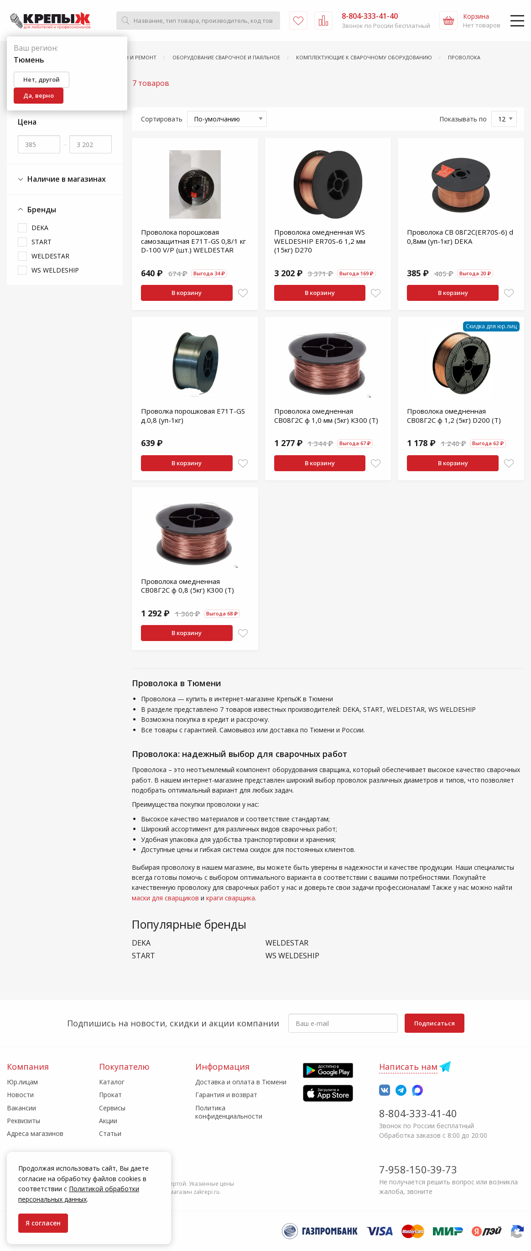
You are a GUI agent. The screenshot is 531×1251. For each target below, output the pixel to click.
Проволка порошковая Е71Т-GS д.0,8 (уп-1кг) (193, 415)
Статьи (110, 1133)
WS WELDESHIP (55, 270)
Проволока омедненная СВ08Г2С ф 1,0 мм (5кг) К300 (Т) (326, 415)
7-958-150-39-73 (418, 1169)
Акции (108, 1120)
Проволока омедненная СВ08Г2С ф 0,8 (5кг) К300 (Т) (187, 586)
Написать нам (408, 1066)
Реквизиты (23, 1120)
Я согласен (43, 1223)
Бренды (37, 210)
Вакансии (21, 1108)
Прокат (110, 1094)
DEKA (39, 227)
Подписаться (434, 1023)
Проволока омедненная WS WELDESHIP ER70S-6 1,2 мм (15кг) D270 (319, 240)
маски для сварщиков (165, 898)
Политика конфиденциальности (228, 1112)
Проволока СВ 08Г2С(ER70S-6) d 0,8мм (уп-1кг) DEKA (460, 236)
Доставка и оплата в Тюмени (240, 1082)
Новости (20, 1094)
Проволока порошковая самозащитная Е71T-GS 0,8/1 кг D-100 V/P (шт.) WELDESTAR (193, 240)
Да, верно (38, 95)
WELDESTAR (50, 256)
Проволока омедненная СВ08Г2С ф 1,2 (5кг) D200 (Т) (454, 415)
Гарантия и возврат (226, 1094)
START (41, 241)
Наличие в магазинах (62, 179)
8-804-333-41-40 (418, 1113)
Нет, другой (41, 79)
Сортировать (161, 119)
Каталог (112, 1082)
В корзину (187, 293)
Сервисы (112, 1108)
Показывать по (463, 119)
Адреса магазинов (35, 1133)
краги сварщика (230, 898)
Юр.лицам (22, 1082)
